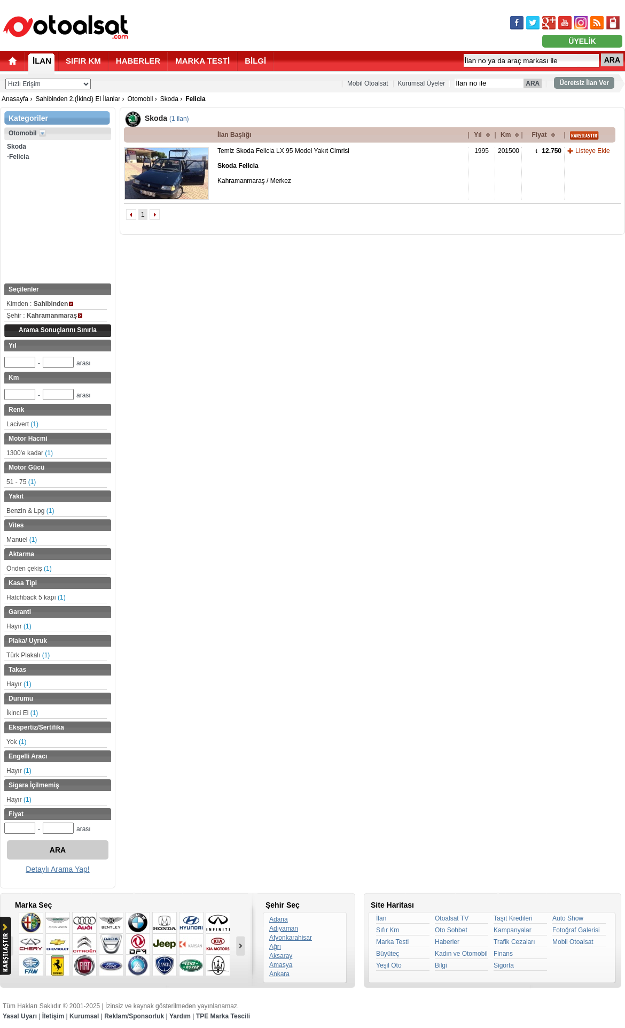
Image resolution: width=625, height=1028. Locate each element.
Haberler (447, 942)
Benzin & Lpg (30, 511)
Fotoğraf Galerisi (576, 930)
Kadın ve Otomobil (461, 953)
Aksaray (280, 956)
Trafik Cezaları (514, 942)
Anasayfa (15, 99)
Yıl (478, 135)
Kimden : (39, 304)
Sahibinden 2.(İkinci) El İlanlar (77, 99)
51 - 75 (21, 482)
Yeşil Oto (389, 965)
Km (506, 135)
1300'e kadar (29, 453)
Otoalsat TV (451, 918)
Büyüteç (387, 953)
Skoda (169, 99)
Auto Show (567, 918)
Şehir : (44, 315)
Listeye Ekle (592, 151)
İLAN (42, 60)
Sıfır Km (387, 930)
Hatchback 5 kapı (36, 597)
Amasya (280, 965)
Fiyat (539, 135)
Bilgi (441, 965)
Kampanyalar (513, 930)
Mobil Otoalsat (367, 83)
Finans (503, 953)
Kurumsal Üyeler (422, 83)
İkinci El (22, 713)
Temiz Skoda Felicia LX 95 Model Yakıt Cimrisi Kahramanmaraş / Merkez (283, 166)
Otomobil (140, 99)
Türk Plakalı (28, 655)
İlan (381, 918)
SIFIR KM (83, 60)
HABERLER (138, 60)
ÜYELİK (582, 41)
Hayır (19, 626)
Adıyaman (283, 928)
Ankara (279, 974)
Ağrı (275, 946)
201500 (508, 151)
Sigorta (504, 965)
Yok (16, 742)
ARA (612, 60)
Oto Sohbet (451, 930)
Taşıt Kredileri (513, 918)
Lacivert (22, 424)
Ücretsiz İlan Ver (584, 83)
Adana (278, 919)
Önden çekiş (29, 568)
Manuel (21, 539)
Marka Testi (392, 942)
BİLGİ (255, 60)
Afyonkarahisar (290, 937)
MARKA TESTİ (202, 60)
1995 (481, 151)
